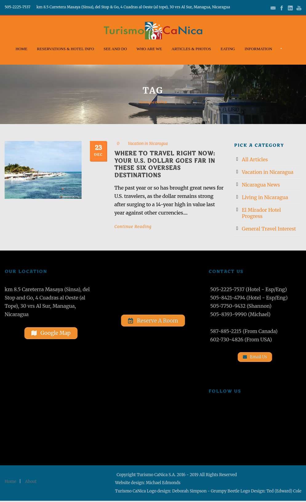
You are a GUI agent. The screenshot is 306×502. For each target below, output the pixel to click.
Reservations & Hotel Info (65, 48)
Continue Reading (132, 226)
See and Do (115, 48)
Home (21, 48)
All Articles (255, 159)
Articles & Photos (191, 48)
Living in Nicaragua (265, 197)
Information (258, 48)
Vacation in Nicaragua (148, 143)
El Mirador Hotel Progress (261, 213)
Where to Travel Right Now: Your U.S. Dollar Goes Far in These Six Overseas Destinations (164, 164)
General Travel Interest (269, 229)
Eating (227, 48)
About (31, 483)
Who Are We (149, 48)
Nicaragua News (261, 185)
